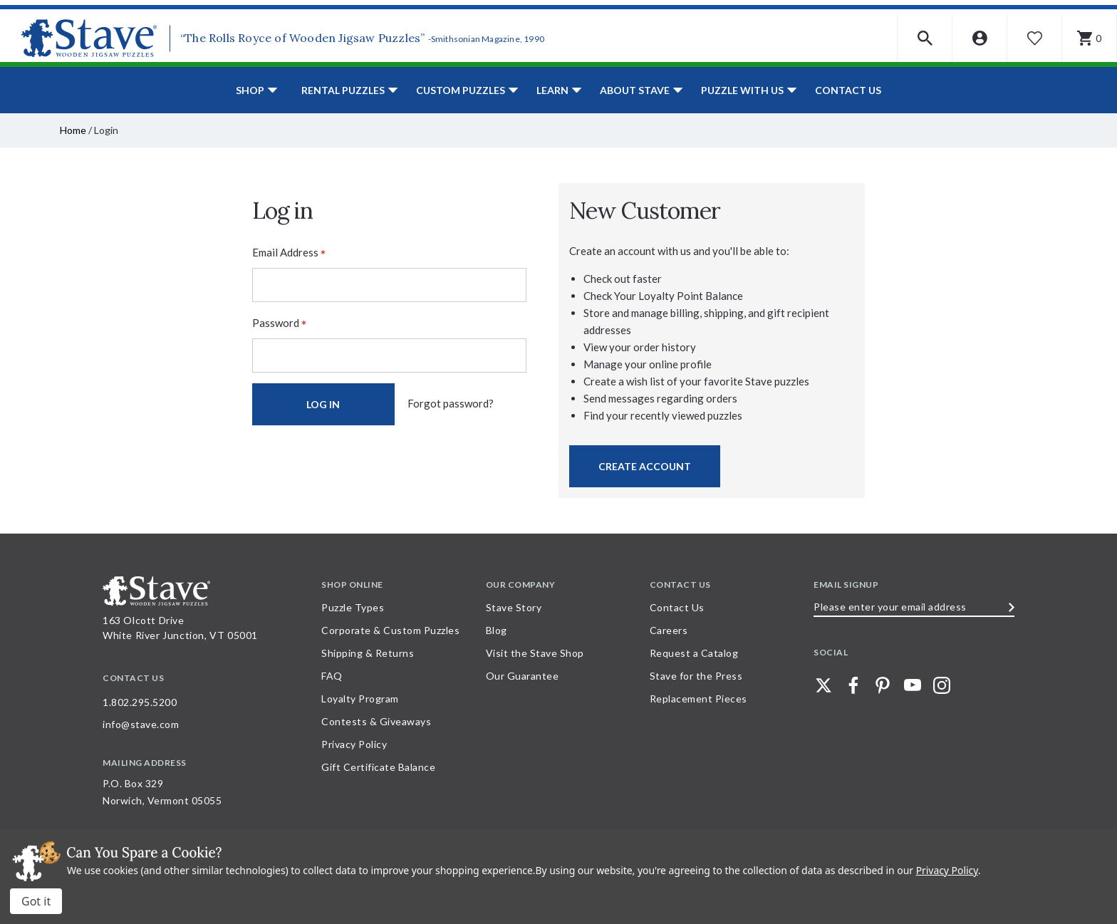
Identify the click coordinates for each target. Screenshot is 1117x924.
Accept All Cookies (36, 901)
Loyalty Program (360, 698)
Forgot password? (450, 403)
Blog (496, 630)
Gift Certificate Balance (378, 767)
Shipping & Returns (367, 653)
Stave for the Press (696, 676)
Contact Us (848, 90)
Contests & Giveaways (376, 721)
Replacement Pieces (698, 698)
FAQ (332, 676)
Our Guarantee (522, 676)
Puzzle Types (352, 607)
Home (73, 130)
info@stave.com (141, 724)
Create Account (644, 466)
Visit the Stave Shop (535, 653)
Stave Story (514, 607)
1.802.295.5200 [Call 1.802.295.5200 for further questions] (140, 702)
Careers (669, 630)
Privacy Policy (354, 744)
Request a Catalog (694, 653)
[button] (925, 38)
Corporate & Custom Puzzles (390, 630)
